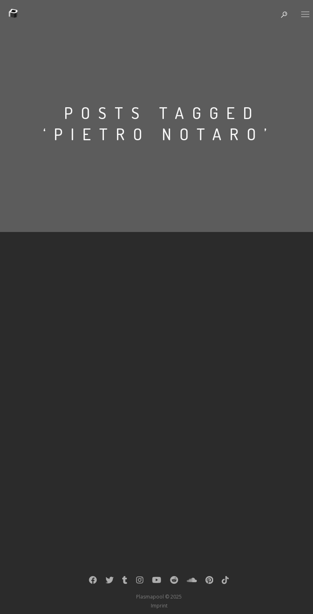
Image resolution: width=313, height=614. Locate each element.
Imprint (159, 605)
